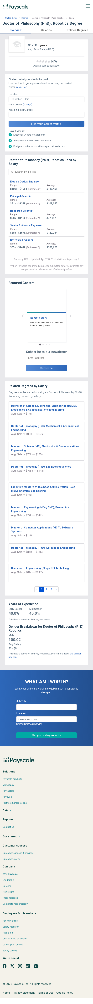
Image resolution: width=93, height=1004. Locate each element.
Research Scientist (21, 210)
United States (11, 18)
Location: (14, 94)
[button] (15, 29)
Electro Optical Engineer (25, 181)
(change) (27, 104)
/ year (41, 45)
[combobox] (46, 99)
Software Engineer (21, 240)
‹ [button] (22, 315)
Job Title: (21, 701)
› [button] (70, 315)
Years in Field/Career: (21, 109)
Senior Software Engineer (26, 225)
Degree (24, 18)
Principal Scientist (21, 196)
